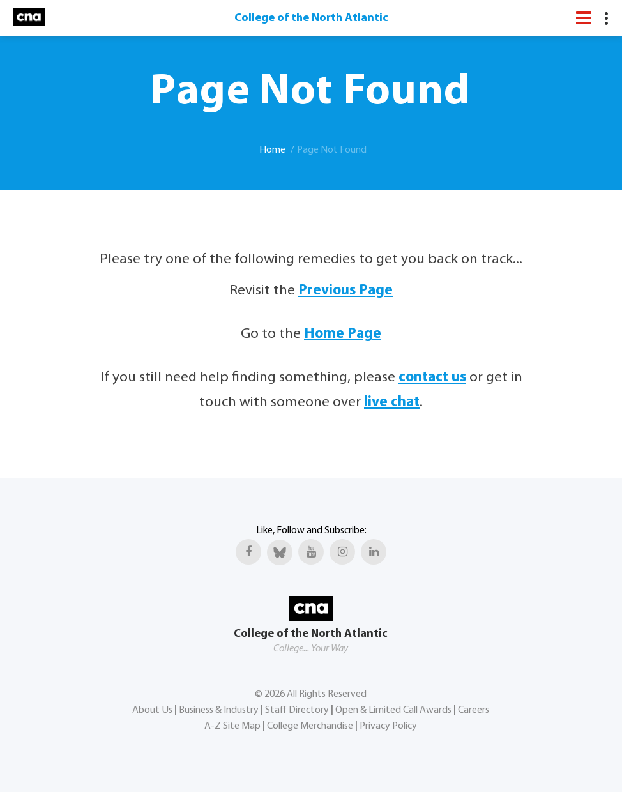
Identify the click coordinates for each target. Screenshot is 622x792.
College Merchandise (310, 726)
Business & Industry (219, 710)
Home (272, 150)
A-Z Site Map (232, 726)
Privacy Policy (388, 726)
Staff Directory (297, 710)
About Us (152, 710)
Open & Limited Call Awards (393, 710)
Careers (473, 710)
